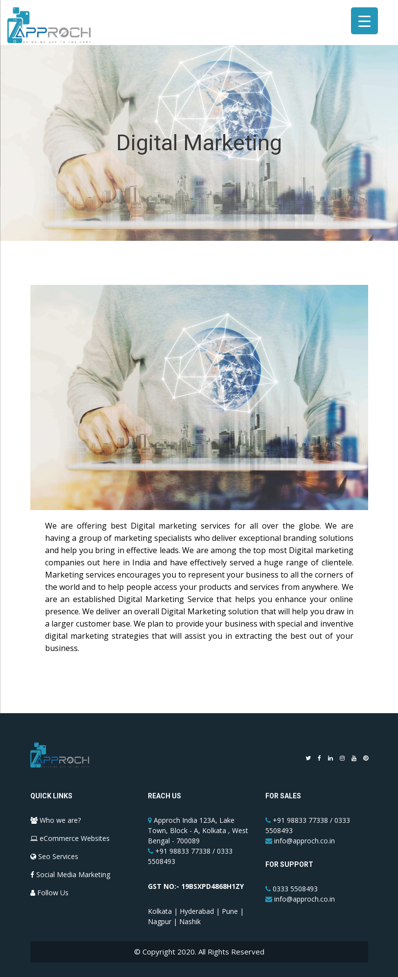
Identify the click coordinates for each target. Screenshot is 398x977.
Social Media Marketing (70, 874)
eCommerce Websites (70, 838)
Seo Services (54, 856)
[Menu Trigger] (364, 20)
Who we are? (55, 820)
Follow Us (49, 892)
